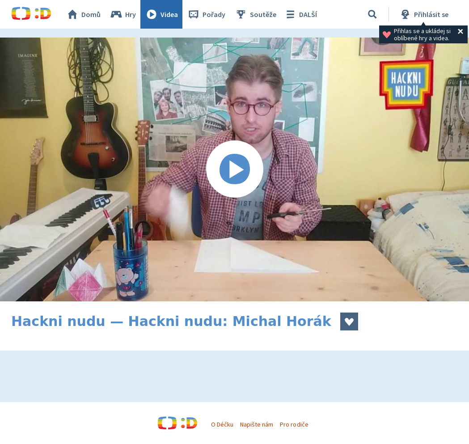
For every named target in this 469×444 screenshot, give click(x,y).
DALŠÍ (300, 14)
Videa (161, 14)
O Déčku (222, 424)
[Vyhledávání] (372, 14)
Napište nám (256, 424)
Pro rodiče (294, 424)
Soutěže (255, 14)
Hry (123, 14)
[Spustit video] (234, 169)
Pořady (206, 14)
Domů (83, 14)
